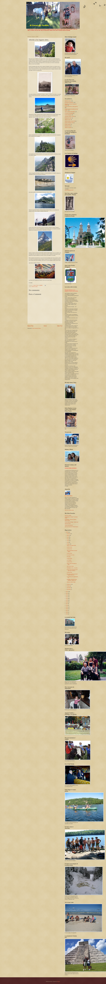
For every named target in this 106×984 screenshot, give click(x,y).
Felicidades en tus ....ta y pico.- (72, 567)
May (68, 538)
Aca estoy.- (69, 556)
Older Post (59, 326)
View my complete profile (69, 510)
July (68, 542)
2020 (67, 608)
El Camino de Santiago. (69, 102)
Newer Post (30, 326)
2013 (67, 596)
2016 (67, 601)
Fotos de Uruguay (68, 515)
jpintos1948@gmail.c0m (69, 190)
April (68, 537)
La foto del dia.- (69, 547)
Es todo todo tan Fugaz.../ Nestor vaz (71, 522)
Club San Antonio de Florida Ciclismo (71, 526)
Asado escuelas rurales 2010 (70, 121)
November (69, 587)
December (69, 589)
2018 (67, 605)
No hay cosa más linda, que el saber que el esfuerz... (72, 570)
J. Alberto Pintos (69, 495)
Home (45, 326)
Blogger (58, 981)
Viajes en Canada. (68, 127)
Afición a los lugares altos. (71, 545)
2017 (67, 603)
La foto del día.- (69, 548)
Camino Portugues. (68, 114)
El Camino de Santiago (69, 113)
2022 (67, 612)
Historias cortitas (35, 286)
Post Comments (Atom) (36, 328)
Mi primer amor (67, 125)
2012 (67, 595)
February (68, 533)
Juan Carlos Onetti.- (70, 566)
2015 (67, 600)
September (69, 584)
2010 (67, 591)
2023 (67, 613)
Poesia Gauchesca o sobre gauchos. (71, 106)
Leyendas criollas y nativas (69, 116)
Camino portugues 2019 (69, 122)
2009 (67, 532)
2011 (67, 593)
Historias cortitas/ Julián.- (71, 582)
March (68, 535)
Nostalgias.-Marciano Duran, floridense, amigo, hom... (72, 580)
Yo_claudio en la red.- (71, 554)
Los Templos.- (69, 560)
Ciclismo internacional (69, 525)
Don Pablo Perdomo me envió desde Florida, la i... (72, 574)
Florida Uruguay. (68, 124)
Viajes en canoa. (68, 119)
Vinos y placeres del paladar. (70, 111)
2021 (67, 610)
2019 (67, 607)
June (68, 540)
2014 (67, 598)
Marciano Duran (68, 523)
